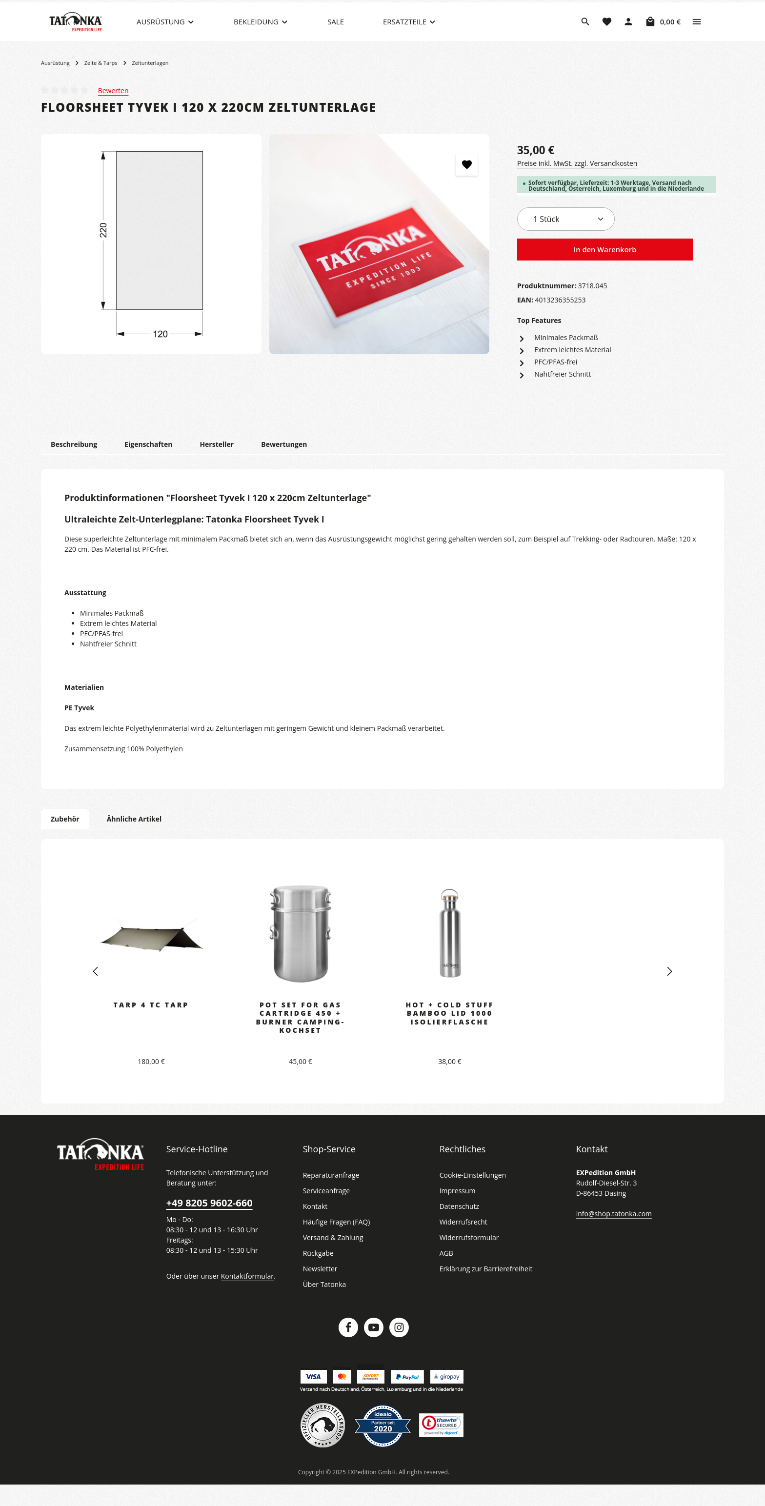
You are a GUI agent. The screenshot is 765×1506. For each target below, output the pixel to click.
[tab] (73, 466)
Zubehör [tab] (64, 839)
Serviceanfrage (326, 1212)
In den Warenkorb (605, 270)
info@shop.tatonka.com (612, 1234)
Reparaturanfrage (330, 1196)
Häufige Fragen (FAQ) (336, 1243)
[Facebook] (348, 1348)
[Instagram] (399, 1348)
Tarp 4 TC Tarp (151, 1025)
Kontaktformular (242, 1297)
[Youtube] (373, 1348)
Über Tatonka (323, 1305)
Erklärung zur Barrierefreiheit (483, 1290)
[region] (265, 265)
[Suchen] (585, 31)
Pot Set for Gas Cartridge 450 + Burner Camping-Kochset (300, 1038)
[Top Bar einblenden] (696, 31)
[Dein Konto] (628, 31)
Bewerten (113, 111)
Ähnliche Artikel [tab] (131, 839)
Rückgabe (318, 1274)
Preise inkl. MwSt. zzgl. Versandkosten (575, 183)
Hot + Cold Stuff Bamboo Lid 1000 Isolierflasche (449, 1034)
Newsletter (319, 1290)
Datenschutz (459, 1227)
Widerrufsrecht (462, 1243)
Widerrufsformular (467, 1259)
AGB (447, 1274)
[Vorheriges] (96, 992)
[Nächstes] (669, 992)
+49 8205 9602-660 (208, 1224)
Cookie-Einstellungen (472, 1196)
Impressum (456, 1212)
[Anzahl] (566, 239)
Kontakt (314, 1227)
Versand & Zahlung (332, 1259)
